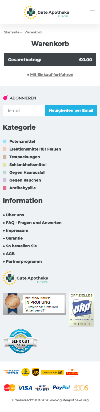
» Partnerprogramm (22, 261)
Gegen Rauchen (25, 180)
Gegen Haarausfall (27, 172)
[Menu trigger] (92, 12)
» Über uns (13, 215)
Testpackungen (24, 157)
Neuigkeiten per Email (71, 110)
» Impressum (15, 230)
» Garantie (13, 238)
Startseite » (13, 32)
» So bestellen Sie (20, 246)
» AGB (9, 253)
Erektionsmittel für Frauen (35, 149)
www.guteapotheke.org (69, 400)
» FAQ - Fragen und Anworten (32, 222)
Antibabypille (22, 188)
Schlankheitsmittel (27, 164)
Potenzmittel (22, 141)
